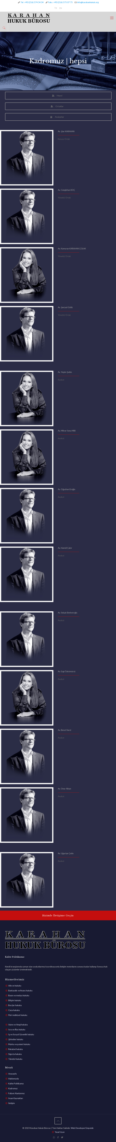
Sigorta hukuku (15, 1054)
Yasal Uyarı (60, 1132)
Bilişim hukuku (14, 1000)
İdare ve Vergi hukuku (18, 1024)
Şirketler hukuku (15, 1039)
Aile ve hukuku (14, 985)
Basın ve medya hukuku (18, 995)
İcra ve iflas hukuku (16, 1029)
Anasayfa (12, 1073)
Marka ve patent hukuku (19, 1044)
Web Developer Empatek (82, 1128)
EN (60, 8)
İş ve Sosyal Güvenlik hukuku (21, 1034)
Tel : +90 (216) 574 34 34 (32, 2)
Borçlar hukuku (15, 1005)
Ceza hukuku (14, 1010)
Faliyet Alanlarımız (16, 1093)
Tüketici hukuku (15, 1059)
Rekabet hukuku (15, 1049)
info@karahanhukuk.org (88, 2)
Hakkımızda (13, 1078)
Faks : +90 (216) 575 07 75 (60, 2)
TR (55, 8)
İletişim (11, 1103)
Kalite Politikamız (16, 1083)
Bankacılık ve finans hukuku (20, 990)
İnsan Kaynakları (15, 1098)
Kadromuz (13, 1088)
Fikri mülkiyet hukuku (17, 1015)
